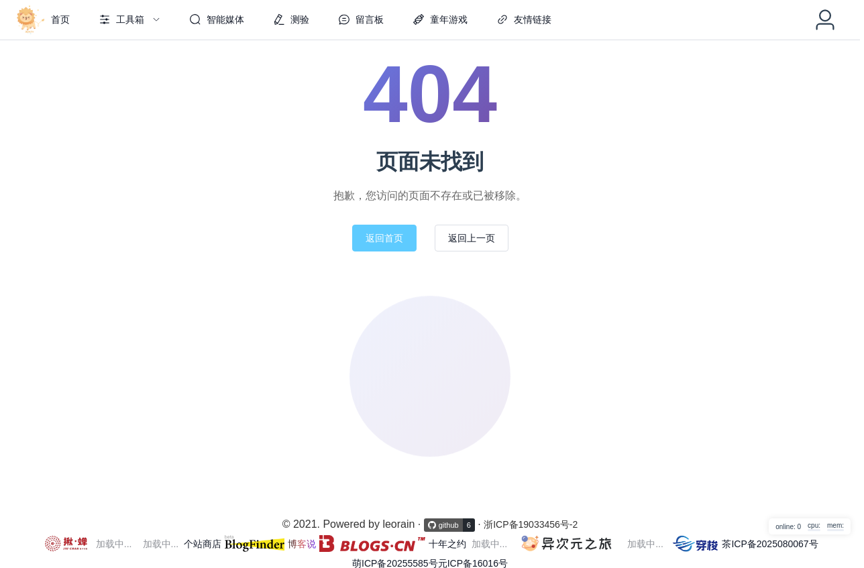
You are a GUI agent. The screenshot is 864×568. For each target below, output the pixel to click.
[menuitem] (41, 20)
